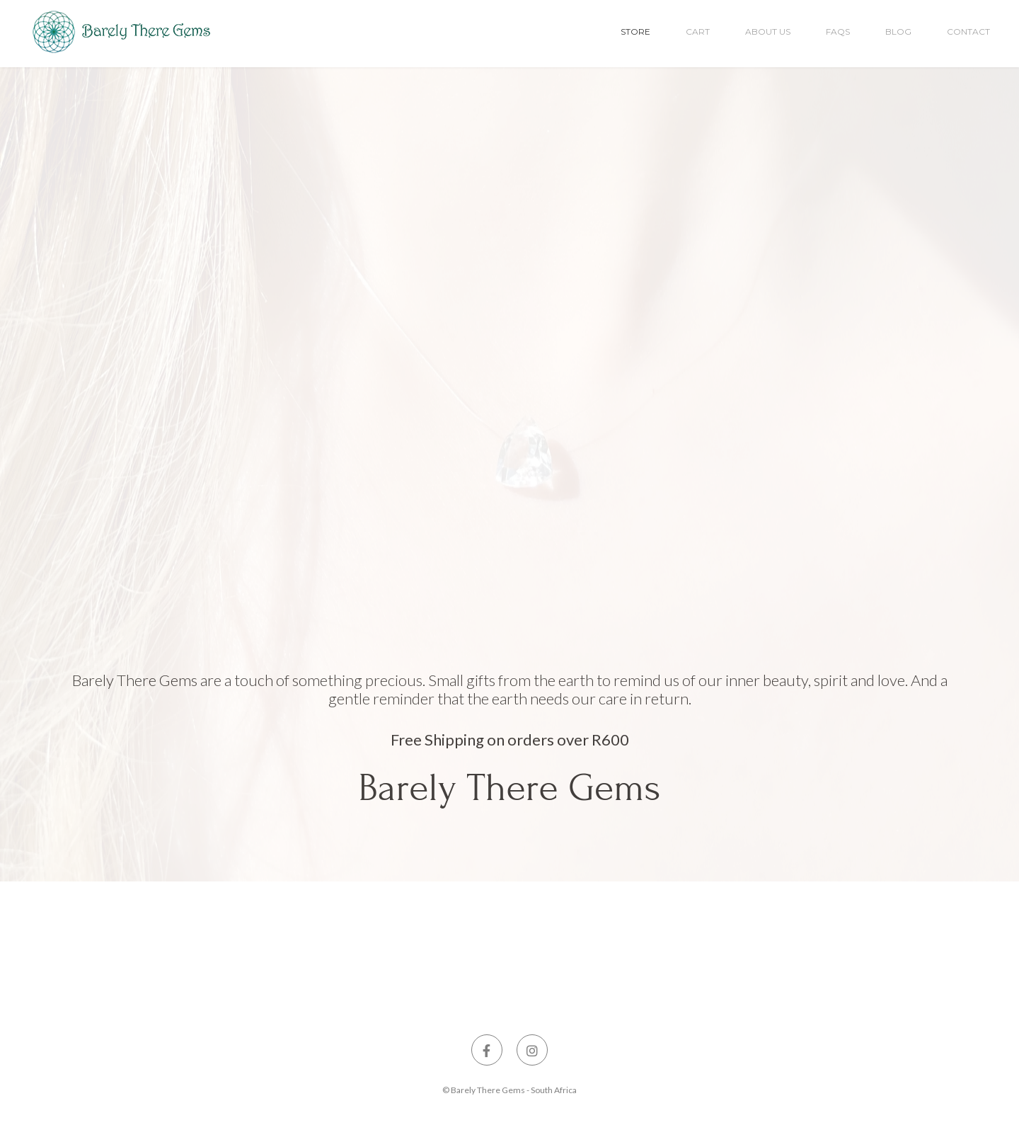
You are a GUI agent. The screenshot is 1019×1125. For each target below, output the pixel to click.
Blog (898, 31)
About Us (767, 31)
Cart (698, 31)
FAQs (838, 31)
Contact (968, 31)
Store (635, 31)
